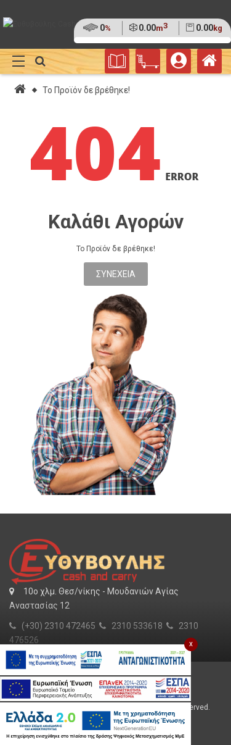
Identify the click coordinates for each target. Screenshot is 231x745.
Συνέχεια (116, 274)
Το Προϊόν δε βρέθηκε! (86, 90)
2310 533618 (137, 626)
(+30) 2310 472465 (58, 626)
